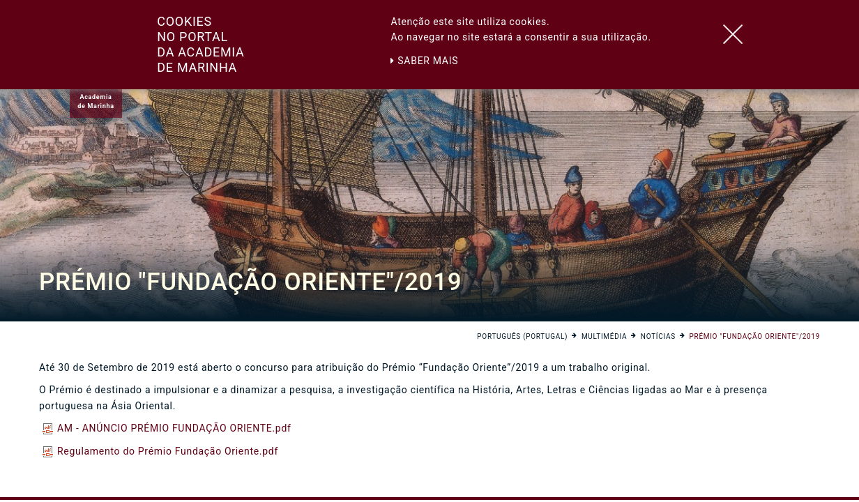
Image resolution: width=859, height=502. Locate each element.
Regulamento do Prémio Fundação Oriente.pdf (160, 451)
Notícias (658, 336)
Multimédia (604, 336)
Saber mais (424, 60)
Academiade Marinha (95, 101)
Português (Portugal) (522, 336)
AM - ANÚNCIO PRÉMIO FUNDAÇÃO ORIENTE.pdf (167, 428)
